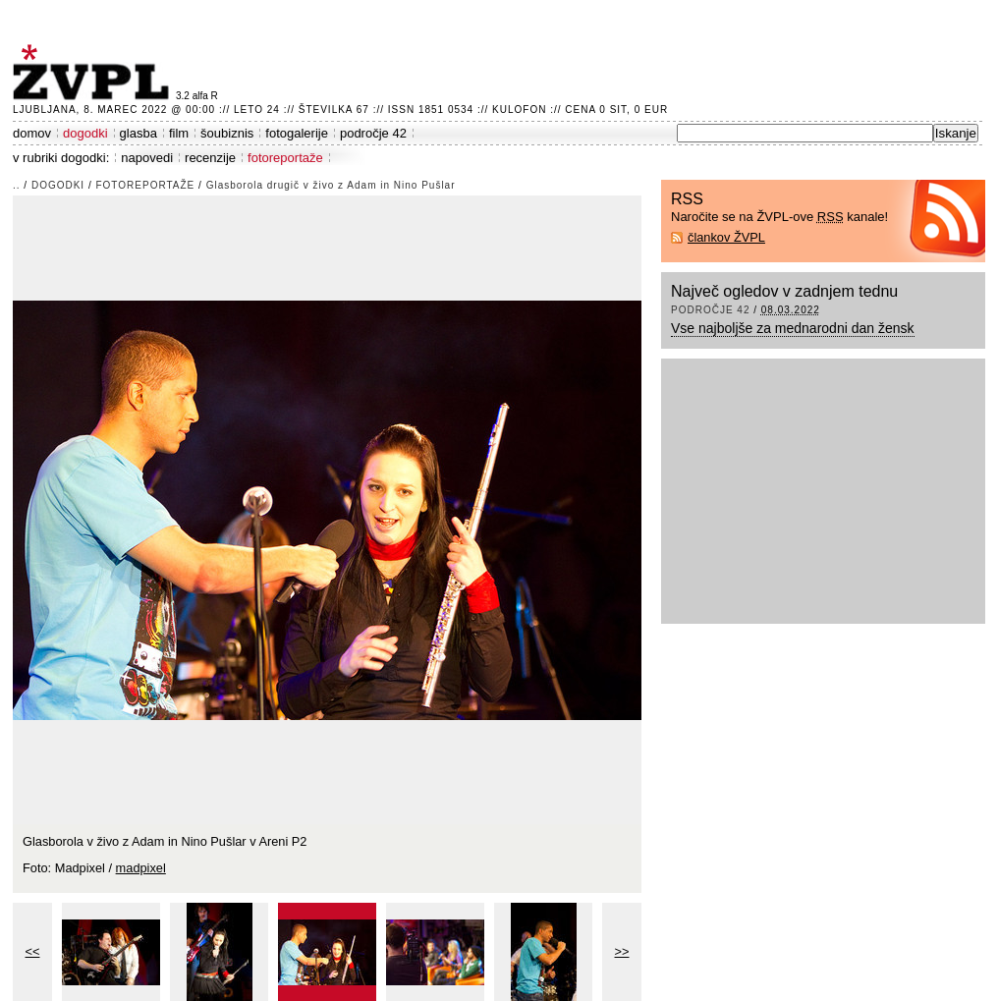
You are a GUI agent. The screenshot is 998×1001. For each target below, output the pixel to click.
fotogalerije (296, 133)
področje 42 (373, 133)
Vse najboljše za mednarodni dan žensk (793, 328)
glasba (138, 133)
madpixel (141, 868)
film (179, 133)
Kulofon (519, 109)
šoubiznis (226, 133)
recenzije (210, 157)
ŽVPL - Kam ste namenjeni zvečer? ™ (94, 72)
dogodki (85, 133)
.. (17, 185)
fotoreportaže (285, 157)
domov (32, 133)
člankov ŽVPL (726, 237)
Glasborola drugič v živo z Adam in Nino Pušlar (331, 185)
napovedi (147, 157)
